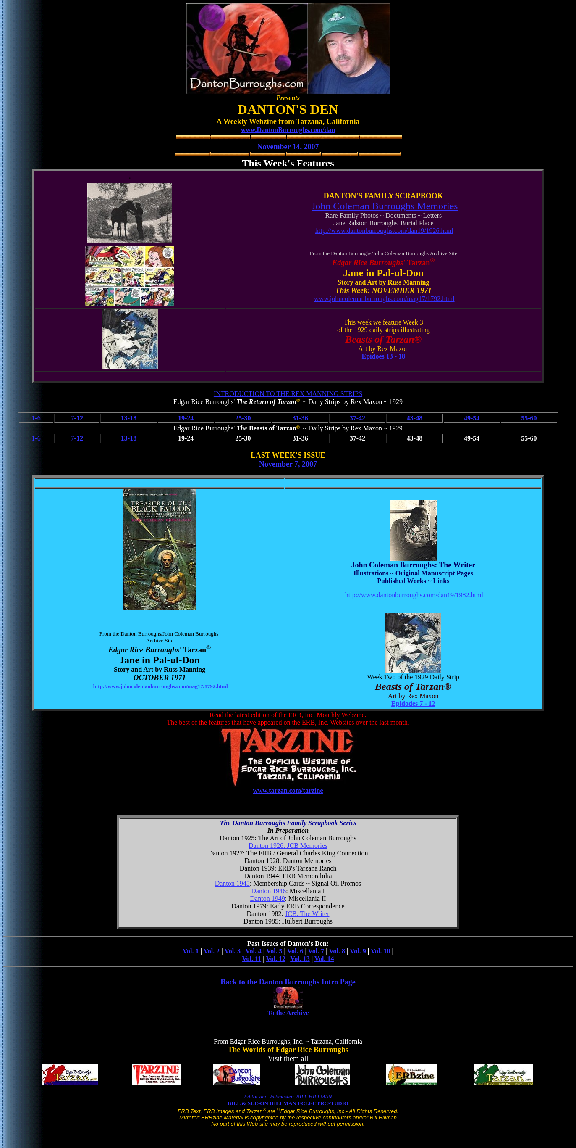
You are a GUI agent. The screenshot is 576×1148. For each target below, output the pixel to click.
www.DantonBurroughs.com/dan (288, 129)
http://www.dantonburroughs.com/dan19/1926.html (384, 230)
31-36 (300, 418)
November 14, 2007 (288, 147)
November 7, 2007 (288, 464)
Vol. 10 (380, 951)
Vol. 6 (295, 951)
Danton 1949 (267, 898)
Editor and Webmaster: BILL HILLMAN (288, 1096)
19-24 (186, 418)
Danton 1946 (268, 891)
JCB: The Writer (307, 913)
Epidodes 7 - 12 (413, 703)
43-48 (414, 418)
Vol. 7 (316, 951)
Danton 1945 (232, 883)
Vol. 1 (191, 951)
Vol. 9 (358, 951)
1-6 (35, 418)
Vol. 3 (233, 951)
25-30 (243, 418)
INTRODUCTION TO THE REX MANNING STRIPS (288, 393)
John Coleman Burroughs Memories (385, 206)
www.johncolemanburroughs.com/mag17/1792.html (384, 298)
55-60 (529, 418)
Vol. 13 (300, 958)
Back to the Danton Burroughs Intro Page (287, 982)
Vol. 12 (275, 958)
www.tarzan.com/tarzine (288, 790)
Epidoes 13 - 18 (384, 356)
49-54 (471, 418)
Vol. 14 (324, 958)
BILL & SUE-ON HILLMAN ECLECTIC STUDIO (288, 1103)
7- (77, 418)
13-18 (128, 418)
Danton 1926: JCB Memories (288, 845)
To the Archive (288, 1012)
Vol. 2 (212, 951)
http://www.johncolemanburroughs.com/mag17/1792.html (160, 686)
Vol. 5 (274, 951)
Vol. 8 (337, 951)
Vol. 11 (252, 958)
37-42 (357, 418)
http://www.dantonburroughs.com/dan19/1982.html (414, 595)
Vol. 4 (253, 951)
